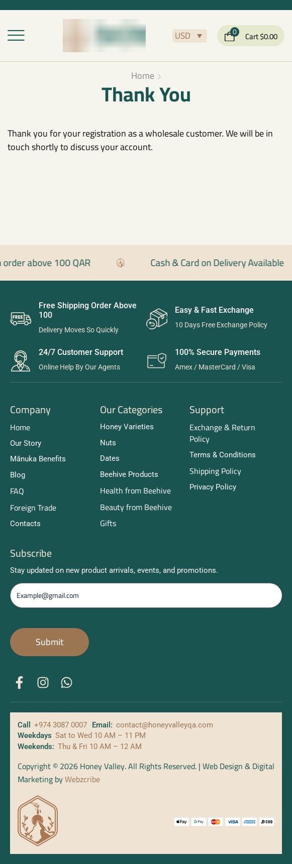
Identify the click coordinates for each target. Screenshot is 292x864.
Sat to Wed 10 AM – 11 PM (100, 735)
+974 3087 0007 (60, 724)
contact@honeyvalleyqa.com (164, 724)
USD (182, 36)
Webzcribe (82, 779)
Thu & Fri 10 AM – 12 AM (100, 746)
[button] (16, 35)
